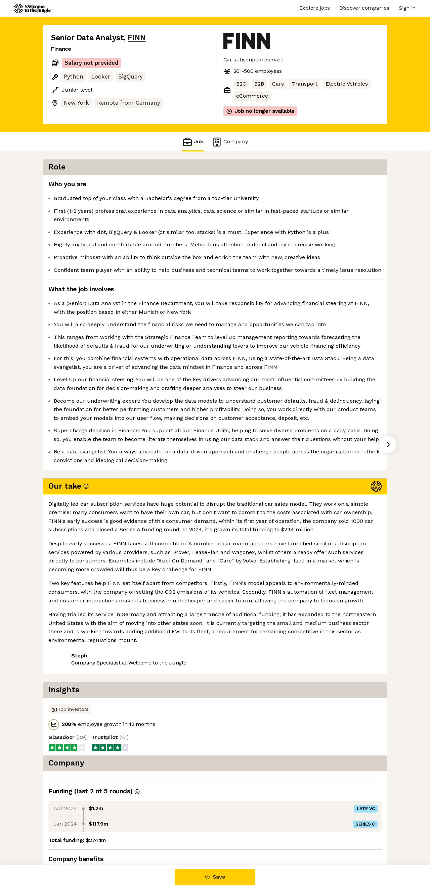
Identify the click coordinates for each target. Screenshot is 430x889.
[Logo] (32, 8)
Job (193, 141)
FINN (136, 37)
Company (230, 141)
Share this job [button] (69, 693)
